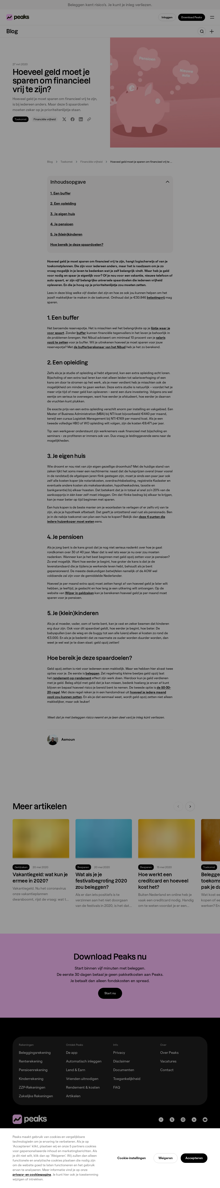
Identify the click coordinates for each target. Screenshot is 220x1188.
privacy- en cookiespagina (32, 1174)
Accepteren (194, 1158)
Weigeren (165, 1158)
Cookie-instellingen (131, 1158)
